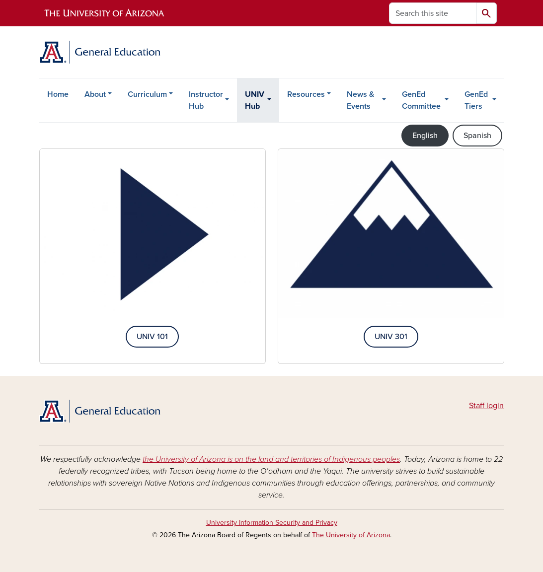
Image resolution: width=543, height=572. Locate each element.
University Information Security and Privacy (271, 522)
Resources (306, 94)
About (95, 94)
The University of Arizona (351, 535)
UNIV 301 (391, 337)
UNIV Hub (254, 100)
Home (58, 94)
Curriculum (147, 94)
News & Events (360, 100)
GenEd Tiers (476, 100)
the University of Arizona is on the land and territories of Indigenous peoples (271, 459)
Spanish (477, 136)
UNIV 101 (152, 337)
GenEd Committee (421, 100)
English (425, 136)
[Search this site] (432, 13)
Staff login (486, 406)
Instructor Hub (206, 100)
